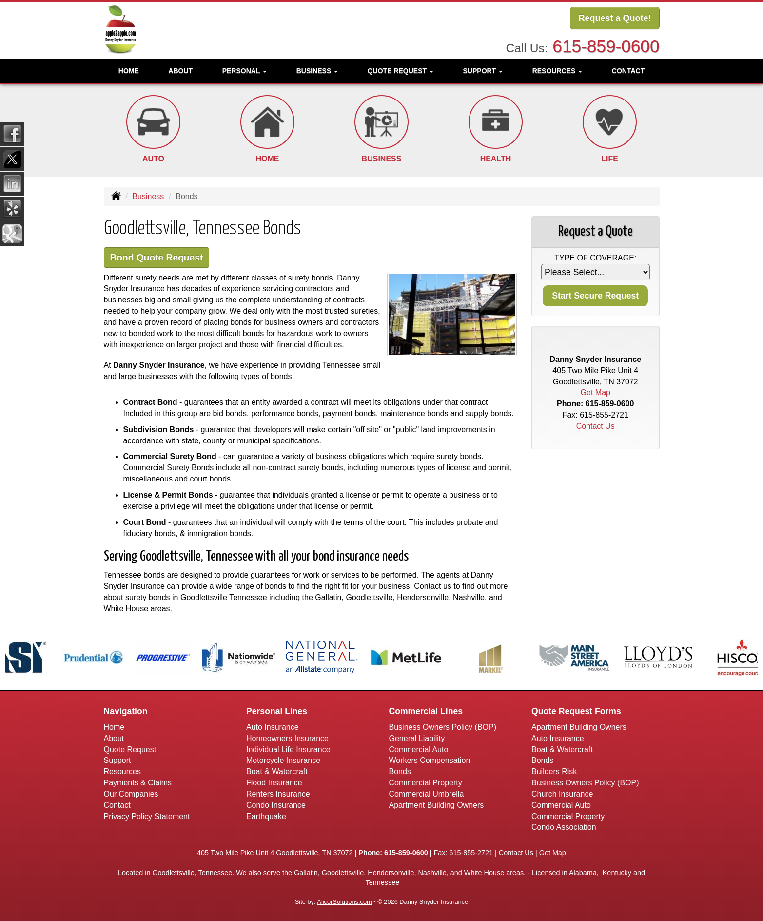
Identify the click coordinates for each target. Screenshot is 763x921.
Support (117, 760)
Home (128, 71)
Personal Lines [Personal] (276, 711)
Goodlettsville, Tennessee (192, 873)
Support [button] (483, 71)
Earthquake (266, 816)
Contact (628, 71)
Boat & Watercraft (277, 771)
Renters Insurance (278, 794)
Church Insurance (562, 794)
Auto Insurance (272, 727)
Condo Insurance (276, 805)
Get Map (595, 392)
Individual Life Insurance (288, 749)
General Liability (417, 738)
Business (148, 196)
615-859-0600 (605, 46)
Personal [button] (244, 71)
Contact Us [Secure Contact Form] (595, 426)
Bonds (400, 771)
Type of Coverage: (595, 258)
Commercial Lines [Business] (426, 711)
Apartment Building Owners (436, 805)
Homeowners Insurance (287, 738)
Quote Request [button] (400, 71)
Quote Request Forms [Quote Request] (576, 711)
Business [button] (317, 71)
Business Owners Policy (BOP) (443, 727)
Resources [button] (557, 71)
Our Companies (131, 794)
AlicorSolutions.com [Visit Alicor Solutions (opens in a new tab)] (344, 901)
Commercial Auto (419, 749)
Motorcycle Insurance (283, 760)
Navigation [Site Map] (126, 711)
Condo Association (563, 827)
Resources (122, 771)
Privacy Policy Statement (147, 816)
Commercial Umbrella (426, 794)
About (180, 71)
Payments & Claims (138, 783)
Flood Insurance (274, 783)
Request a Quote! (614, 18)
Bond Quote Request (156, 257)
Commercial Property (425, 783)
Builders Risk (554, 771)
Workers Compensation (429, 760)
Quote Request (130, 749)
